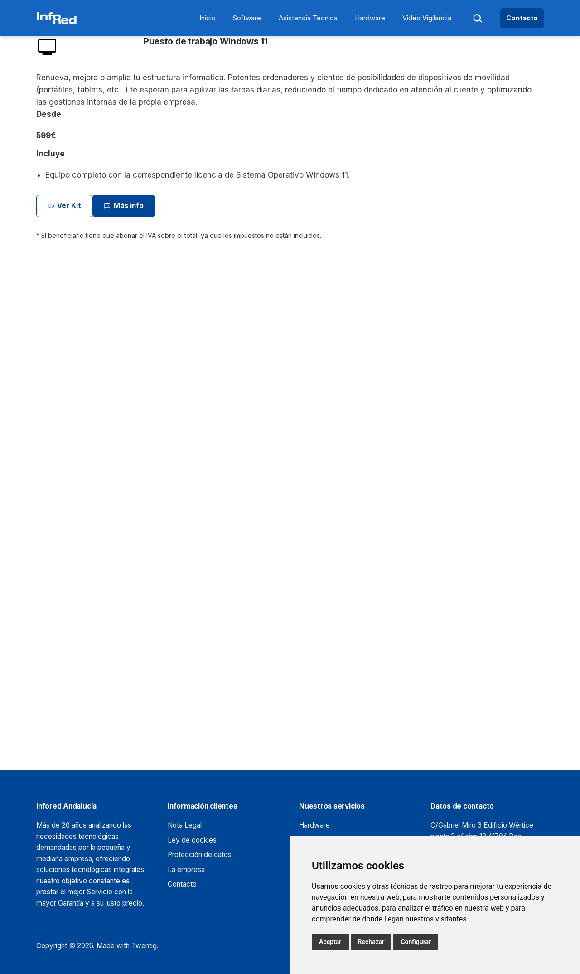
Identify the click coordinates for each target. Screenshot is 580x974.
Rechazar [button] (371, 941)
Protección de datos (200, 854)
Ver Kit (64, 206)
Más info (123, 206)
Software (247, 18)
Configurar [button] (416, 941)
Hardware (370, 18)
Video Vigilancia (426, 18)
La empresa (186, 869)
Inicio (207, 18)
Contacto (522, 18)
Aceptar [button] (330, 941)
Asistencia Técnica (308, 18)
